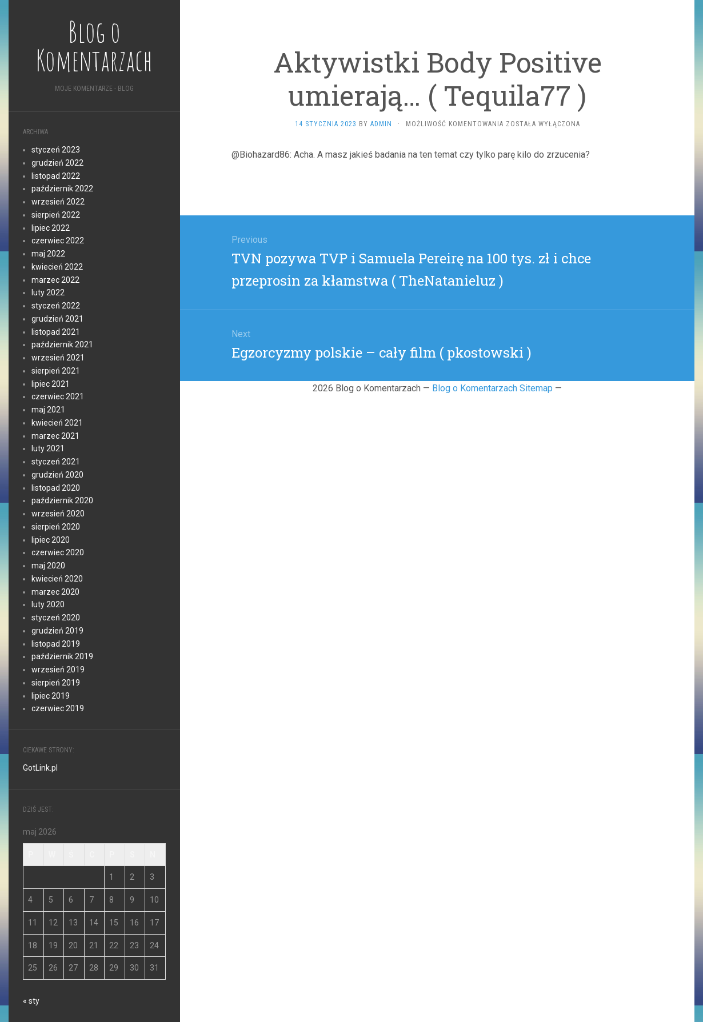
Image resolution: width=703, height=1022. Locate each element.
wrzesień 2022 (58, 201)
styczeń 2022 (55, 305)
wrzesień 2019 (58, 669)
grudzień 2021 (57, 318)
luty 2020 (48, 604)
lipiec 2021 (50, 383)
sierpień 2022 (55, 214)
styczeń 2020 (55, 617)
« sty (31, 1000)
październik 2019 (62, 656)
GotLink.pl (40, 767)
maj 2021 (48, 409)
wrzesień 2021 (58, 357)
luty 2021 (48, 448)
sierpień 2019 (55, 682)
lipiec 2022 (50, 228)
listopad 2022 (55, 176)
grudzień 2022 (57, 162)
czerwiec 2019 (57, 708)
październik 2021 (62, 344)
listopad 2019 (55, 643)
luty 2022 (48, 292)
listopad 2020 (55, 487)
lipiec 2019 (50, 695)
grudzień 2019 (57, 630)
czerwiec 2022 (57, 240)
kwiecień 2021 (57, 422)
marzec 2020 (55, 591)
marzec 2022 (55, 279)
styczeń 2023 (55, 149)
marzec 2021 (55, 435)
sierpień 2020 (55, 526)
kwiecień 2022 (57, 266)
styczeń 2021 (55, 461)
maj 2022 (48, 253)
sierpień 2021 (55, 370)
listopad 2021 (55, 331)
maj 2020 (48, 565)
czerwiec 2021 (57, 396)
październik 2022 (62, 188)
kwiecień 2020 (57, 578)
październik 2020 (62, 500)
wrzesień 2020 (58, 513)
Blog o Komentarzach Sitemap (492, 388)
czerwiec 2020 (57, 552)
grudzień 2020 (57, 474)
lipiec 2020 (50, 539)
